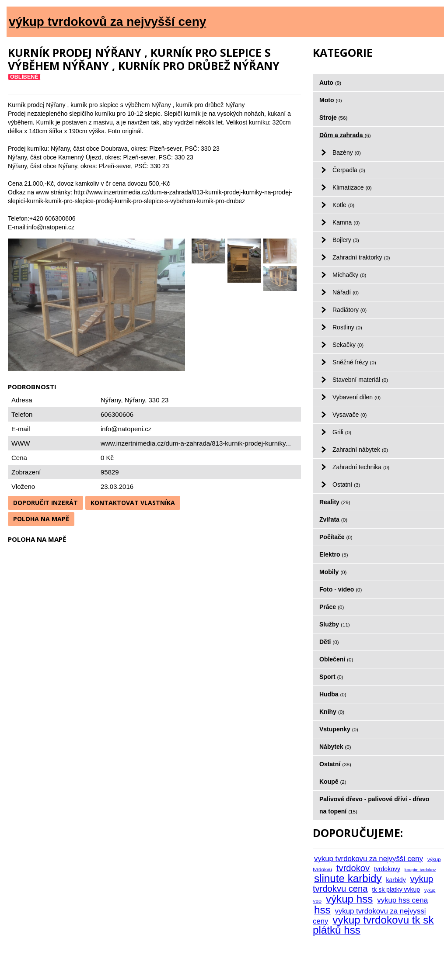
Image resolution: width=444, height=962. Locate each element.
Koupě (332, 781)
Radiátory (349, 309)
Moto (330, 100)
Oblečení (336, 659)
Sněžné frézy (354, 362)
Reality (334, 501)
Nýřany (135, 400)
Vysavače (349, 414)
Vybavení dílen (356, 397)
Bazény (346, 152)
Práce (331, 606)
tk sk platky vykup (396, 889)
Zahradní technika (360, 467)
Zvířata (333, 519)
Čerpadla (348, 169)
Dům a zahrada (345, 134)
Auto (330, 82)
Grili (341, 432)
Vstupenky (338, 729)
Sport (331, 676)
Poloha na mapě (41, 519)
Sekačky (348, 344)
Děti (329, 641)
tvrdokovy (387, 868)
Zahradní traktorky (361, 257)
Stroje (333, 117)
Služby (334, 624)
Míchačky (349, 274)
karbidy (396, 879)
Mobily (332, 571)
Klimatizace (352, 187)
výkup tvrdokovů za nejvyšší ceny (107, 21)
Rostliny (347, 327)
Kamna (346, 222)
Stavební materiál (360, 379)
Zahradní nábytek (360, 449)
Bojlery (345, 239)
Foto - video (340, 589)
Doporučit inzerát (45, 502)
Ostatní (346, 484)
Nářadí (345, 292)
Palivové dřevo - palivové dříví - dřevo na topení (374, 805)
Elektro (333, 554)
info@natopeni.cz (126, 429)
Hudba (332, 694)
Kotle (343, 204)
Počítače (336, 536)
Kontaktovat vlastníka (133, 502)
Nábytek (335, 746)
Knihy (331, 711)
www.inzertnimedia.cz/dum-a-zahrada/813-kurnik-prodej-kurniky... (196, 443)
